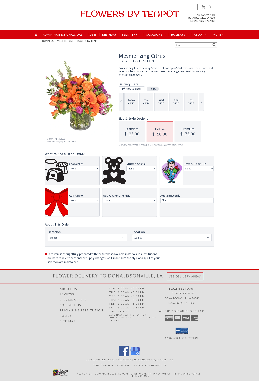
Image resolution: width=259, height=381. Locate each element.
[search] (214, 45)
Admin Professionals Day (62, 34)
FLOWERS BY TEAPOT (129, 13)
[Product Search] (193, 45)
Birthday (109, 34)
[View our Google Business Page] (135, 355)
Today (152, 88)
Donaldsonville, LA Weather (111, 365)
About (201, 34)
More (219, 34)
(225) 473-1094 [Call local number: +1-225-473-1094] (207, 20)
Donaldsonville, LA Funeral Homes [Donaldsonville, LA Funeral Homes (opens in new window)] (108, 359)
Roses (92, 34)
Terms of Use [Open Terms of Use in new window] (140, 375)
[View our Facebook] (124, 355)
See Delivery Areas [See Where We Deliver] (185, 276)
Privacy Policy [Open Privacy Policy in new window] (160, 373)
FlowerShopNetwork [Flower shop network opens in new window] (132, 373)
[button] (206, 7)
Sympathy (131, 34)
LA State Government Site (149, 365)
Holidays (180, 34)
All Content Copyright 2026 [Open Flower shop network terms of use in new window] (96, 373)
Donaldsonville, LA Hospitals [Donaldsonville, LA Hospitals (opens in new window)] (153, 359)
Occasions (156, 34)
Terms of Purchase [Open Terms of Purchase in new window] (187, 373)
